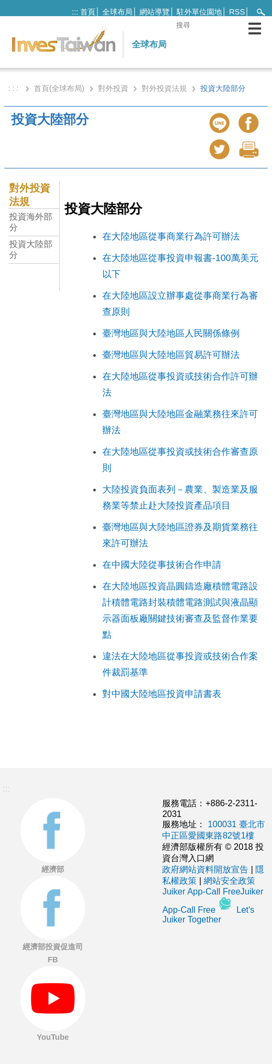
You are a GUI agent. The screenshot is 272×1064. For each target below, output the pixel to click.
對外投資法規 (164, 88)
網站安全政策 (229, 880)
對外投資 (113, 88)
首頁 (87, 12)
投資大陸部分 (30, 249)
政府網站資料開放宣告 (205, 869)
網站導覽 (155, 12)
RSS (237, 12)
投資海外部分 (30, 222)
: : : (14, 88)
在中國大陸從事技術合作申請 (161, 564)
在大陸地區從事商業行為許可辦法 (171, 236)
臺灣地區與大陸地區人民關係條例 (171, 333)
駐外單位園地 (199, 12)
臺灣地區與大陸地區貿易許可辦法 (171, 354)
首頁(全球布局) (59, 88)
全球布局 (117, 12)
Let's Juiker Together (208, 914)
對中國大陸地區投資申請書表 (161, 693)
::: (75, 12)
